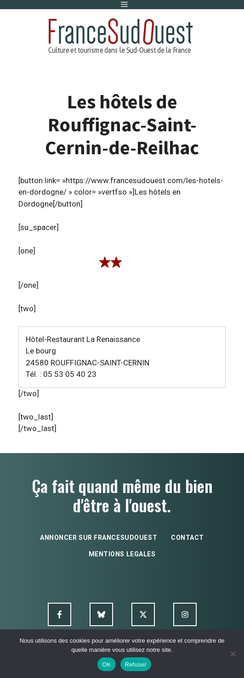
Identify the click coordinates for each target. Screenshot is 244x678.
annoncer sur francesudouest (98, 537)
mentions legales (122, 554)
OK (106, 664)
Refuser (136, 664)
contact (187, 537)
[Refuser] (232, 653)
